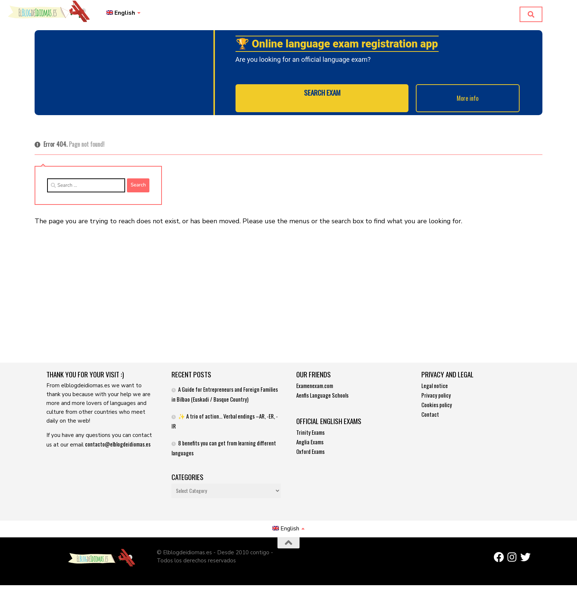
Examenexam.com (314, 382)
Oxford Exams (310, 448)
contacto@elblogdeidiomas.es (118, 441)
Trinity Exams (310, 429)
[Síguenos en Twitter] (525, 554)
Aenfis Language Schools (322, 392)
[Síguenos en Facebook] (499, 554)
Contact (430, 411)
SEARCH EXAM (322, 100)
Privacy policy (436, 392)
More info (450, 100)
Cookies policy (436, 401)
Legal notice (434, 382)
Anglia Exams (309, 438)
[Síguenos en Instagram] (512, 554)
